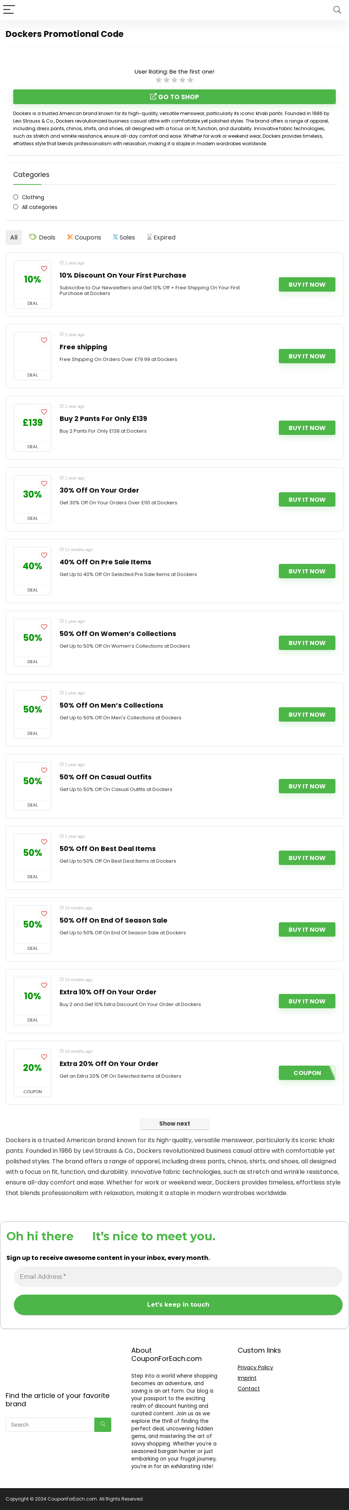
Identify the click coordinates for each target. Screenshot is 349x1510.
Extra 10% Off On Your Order (108, 992)
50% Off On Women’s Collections (118, 633)
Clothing (33, 197)
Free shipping (83, 347)
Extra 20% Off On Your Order (109, 1063)
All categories (39, 207)
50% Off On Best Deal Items (108, 848)
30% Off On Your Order (99, 490)
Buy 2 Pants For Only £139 (103, 418)
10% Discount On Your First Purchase (123, 275)
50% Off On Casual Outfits (106, 777)
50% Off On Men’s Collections (111, 705)
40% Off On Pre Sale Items (105, 562)
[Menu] (9, 10)
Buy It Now (307, 284)
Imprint (247, 1378)
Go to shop (174, 96)
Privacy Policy (255, 1367)
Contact (249, 1388)
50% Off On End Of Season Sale (114, 920)
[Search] (337, 10)
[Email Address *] (178, 1277)
